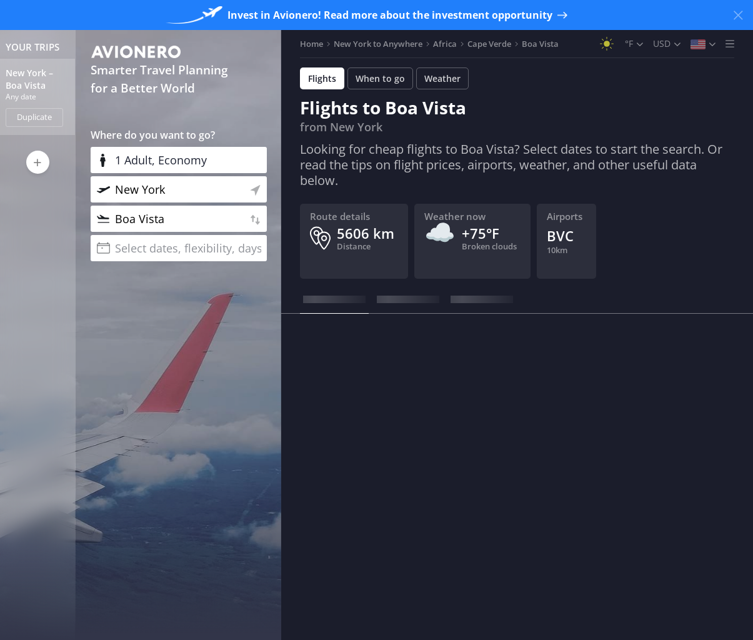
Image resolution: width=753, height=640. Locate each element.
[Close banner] (738, 15)
